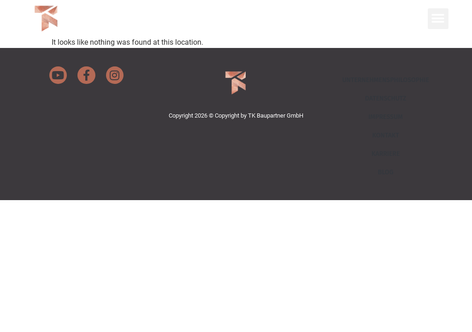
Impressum (385, 117)
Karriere (386, 154)
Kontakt (385, 135)
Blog (386, 172)
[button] (438, 18)
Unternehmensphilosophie (385, 80)
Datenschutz (386, 98)
